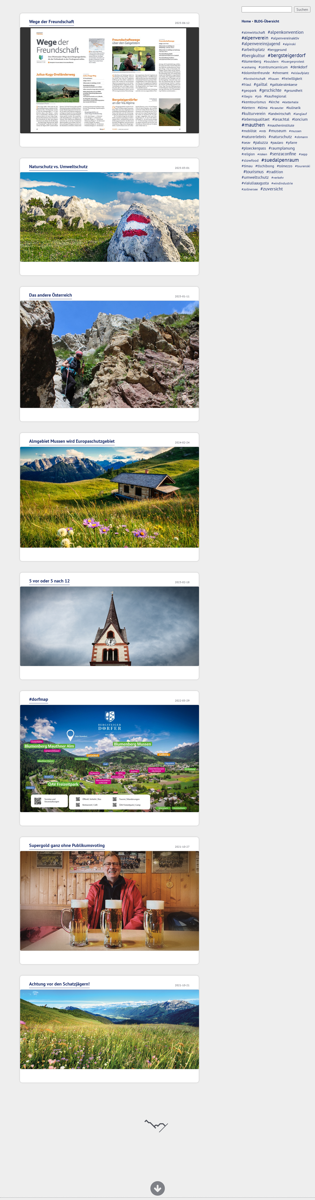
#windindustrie (282, 183)
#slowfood (250, 160)
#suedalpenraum (280, 159)
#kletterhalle (290, 102)
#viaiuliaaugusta (255, 183)
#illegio (247, 96)
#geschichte (270, 90)
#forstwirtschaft (254, 79)
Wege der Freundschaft (51, 22)
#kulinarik (293, 108)
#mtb (262, 131)
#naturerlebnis (254, 136)
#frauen (273, 79)
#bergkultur (253, 55)
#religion (248, 154)
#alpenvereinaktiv (285, 38)
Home (246, 21)
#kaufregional (275, 96)
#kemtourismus (254, 102)
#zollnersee (250, 189)
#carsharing (249, 67)
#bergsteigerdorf (286, 55)
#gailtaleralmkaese (283, 84)
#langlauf (300, 114)
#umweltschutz (255, 177)
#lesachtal (280, 119)
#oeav (246, 142)
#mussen (295, 131)
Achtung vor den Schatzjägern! (59, 984)
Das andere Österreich (50, 295)
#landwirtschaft (279, 113)
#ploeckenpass (254, 148)
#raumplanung (282, 148)
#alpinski (289, 44)
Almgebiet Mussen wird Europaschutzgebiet (72, 441)
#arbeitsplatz (253, 49)
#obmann (301, 137)
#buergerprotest (292, 61)
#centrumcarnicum (273, 67)
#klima (262, 108)
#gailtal (260, 84)
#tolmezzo (284, 166)
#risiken (262, 154)
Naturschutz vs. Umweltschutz (58, 167)
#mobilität (249, 131)
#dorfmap (38, 699)
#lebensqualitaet (256, 119)
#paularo (277, 142)
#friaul (246, 84)
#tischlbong (264, 166)
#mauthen (253, 124)
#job (258, 96)
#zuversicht (271, 189)
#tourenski (302, 166)
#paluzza (260, 142)
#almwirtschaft (253, 32)
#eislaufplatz (300, 73)
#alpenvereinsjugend (261, 43)
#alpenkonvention (286, 32)
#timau (247, 165)
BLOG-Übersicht (266, 21)
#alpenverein (255, 38)
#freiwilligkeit (292, 78)
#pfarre (291, 142)
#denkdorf (298, 67)
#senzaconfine (283, 153)
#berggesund (277, 49)
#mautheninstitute (281, 125)
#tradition (274, 171)
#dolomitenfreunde (256, 73)
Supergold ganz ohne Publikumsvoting (67, 845)
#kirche (274, 102)
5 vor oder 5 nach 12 (49, 581)
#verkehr (277, 177)
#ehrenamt (280, 73)
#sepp (303, 154)
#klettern (248, 108)
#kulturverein (253, 113)
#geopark (249, 90)
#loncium (300, 119)
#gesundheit (293, 90)
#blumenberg (251, 61)
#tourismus (253, 171)
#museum (277, 130)
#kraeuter (277, 108)
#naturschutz (280, 136)
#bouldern (271, 61)
